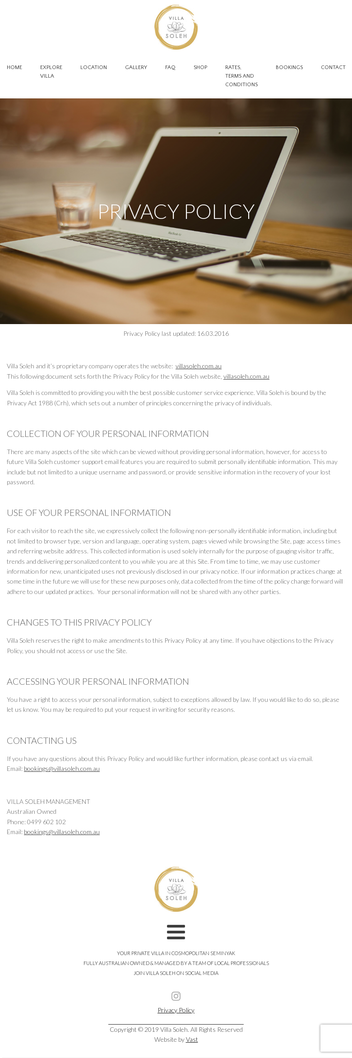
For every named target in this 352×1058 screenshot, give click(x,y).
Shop (200, 67)
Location (93, 67)
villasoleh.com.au (199, 366)
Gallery (136, 67)
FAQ (170, 67)
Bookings (289, 67)
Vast (192, 1039)
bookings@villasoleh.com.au (62, 768)
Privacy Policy (176, 1010)
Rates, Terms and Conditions (241, 76)
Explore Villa (51, 72)
